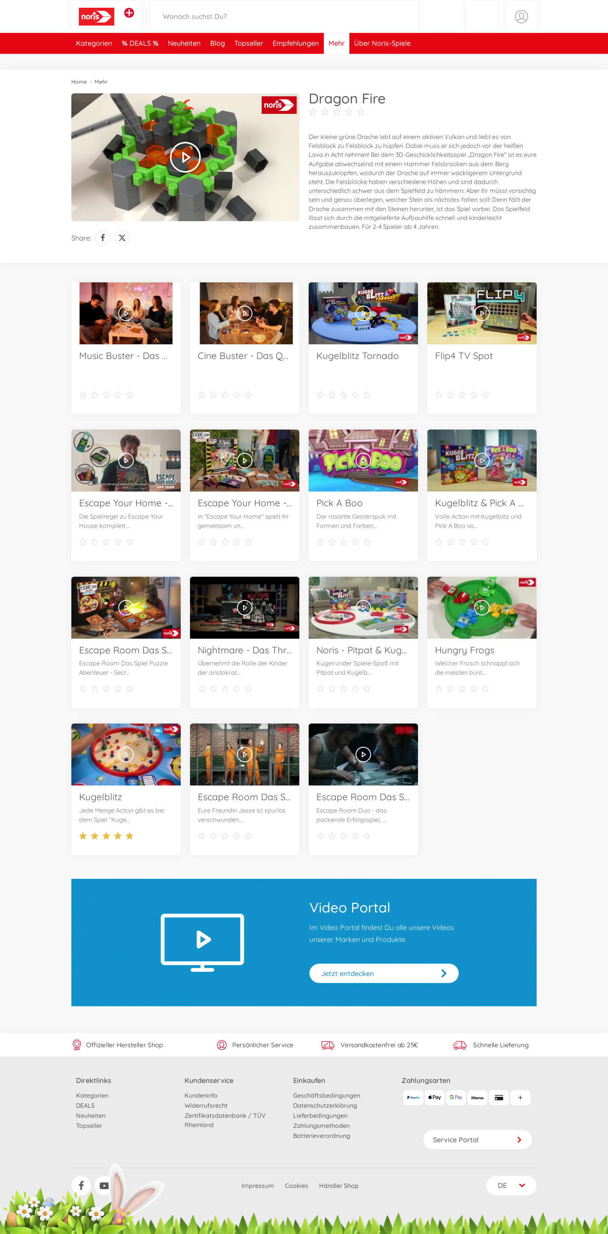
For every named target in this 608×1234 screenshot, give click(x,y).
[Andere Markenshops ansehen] (129, 21)
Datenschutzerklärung (325, 1105)
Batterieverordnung (321, 1135)
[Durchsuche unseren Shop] (284, 24)
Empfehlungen (296, 59)
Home (79, 81)
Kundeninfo (201, 1095)
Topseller (248, 59)
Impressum (258, 1185)
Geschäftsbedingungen (326, 1095)
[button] (482, 24)
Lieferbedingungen (320, 1115)
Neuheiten (184, 59)
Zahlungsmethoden (321, 1125)
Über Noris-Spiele (382, 59)
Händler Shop (339, 1185)
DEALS (141, 59)
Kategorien (94, 59)
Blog (217, 59)
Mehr (336, 59)
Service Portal (477, 1139)
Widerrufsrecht (206, 1105)
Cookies (296, 1185)
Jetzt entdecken (347, 973)
